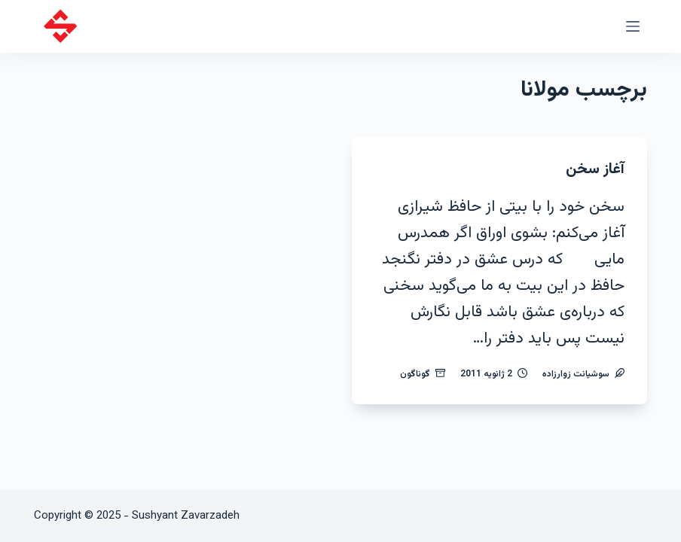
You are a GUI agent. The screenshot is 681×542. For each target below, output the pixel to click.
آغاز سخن (595, 169)
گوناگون (415, 374)
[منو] (633, 26)
